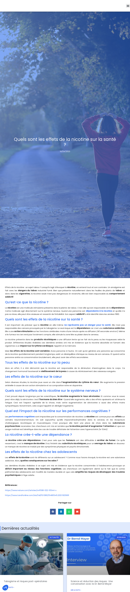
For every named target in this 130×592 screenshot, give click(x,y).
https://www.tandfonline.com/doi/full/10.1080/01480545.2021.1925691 (37, 495)
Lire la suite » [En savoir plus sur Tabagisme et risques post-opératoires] (9, 587)
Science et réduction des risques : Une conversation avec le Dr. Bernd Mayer (92, 582)
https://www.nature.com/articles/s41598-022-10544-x (30, 490)
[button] (128, 6)
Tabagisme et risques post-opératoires (25, 581)
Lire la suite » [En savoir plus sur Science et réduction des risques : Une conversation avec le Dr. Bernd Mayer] (76, 590)
